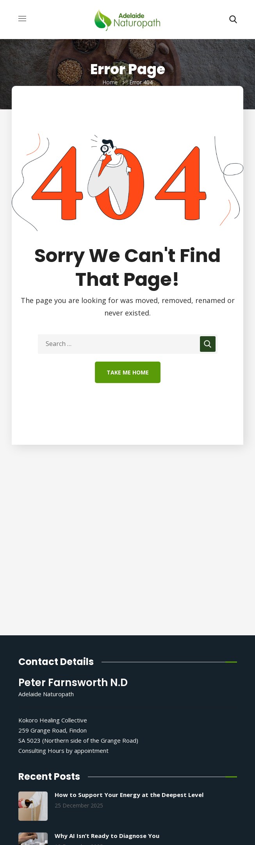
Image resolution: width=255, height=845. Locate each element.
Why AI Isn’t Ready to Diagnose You (107, 836)
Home (110, 82)
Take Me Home (128, 372)
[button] (233, 19)
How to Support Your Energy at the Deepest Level (129, 795)
